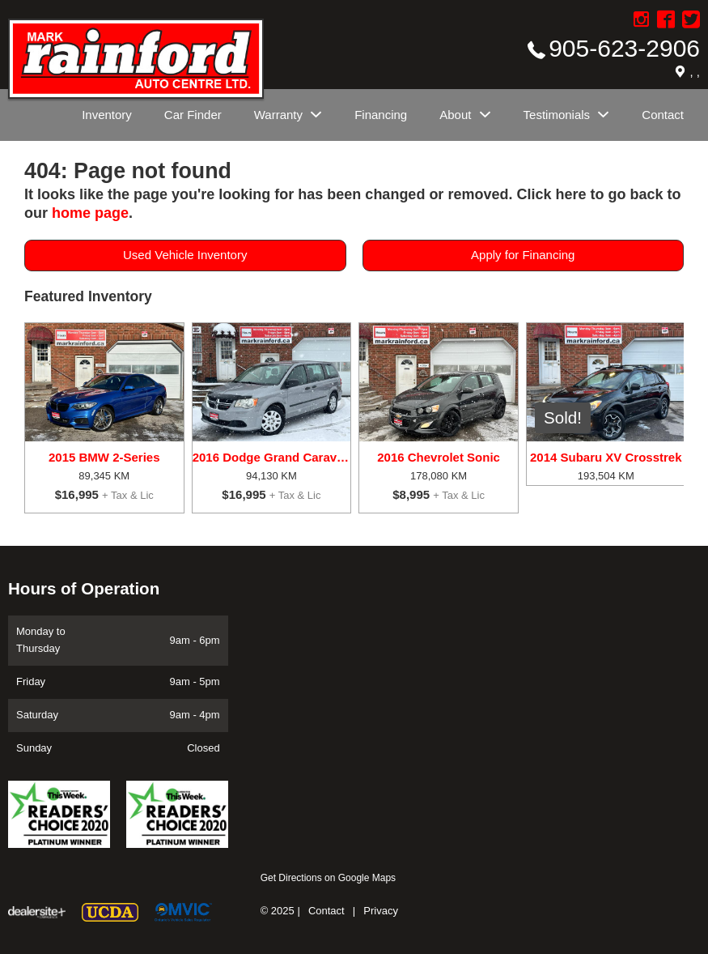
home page (90, 213)
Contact (326, 911)
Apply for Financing (522, 255)
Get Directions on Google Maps (328, 878)
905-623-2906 (624, 48)
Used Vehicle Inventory (185, 255)
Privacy (380, 911)
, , (694, 72)
